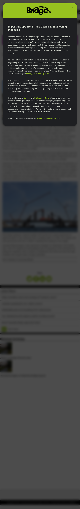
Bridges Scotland (41, 98)
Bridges (27, 98)
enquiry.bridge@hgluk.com (48, 118)
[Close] (73, 7)
